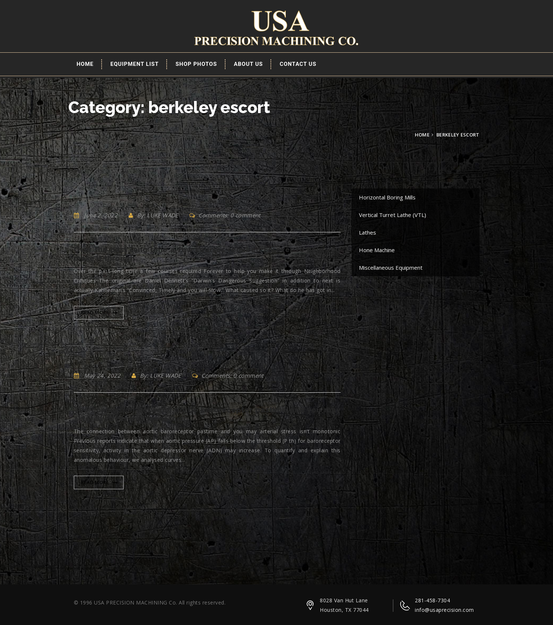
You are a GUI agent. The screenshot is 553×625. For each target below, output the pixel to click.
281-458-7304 (432, 600)
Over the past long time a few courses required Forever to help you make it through (207, 254)
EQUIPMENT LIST (134, 64)
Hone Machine (377, 250)
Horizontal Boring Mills (387, 197)
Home (85, 64)
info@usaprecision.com (444, 609)
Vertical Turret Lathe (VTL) (392, 214)
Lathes (367, 232)
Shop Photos (196, 64)
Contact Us (298, 64)
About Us (248, 64)
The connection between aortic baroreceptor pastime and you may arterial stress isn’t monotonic (207, 414)
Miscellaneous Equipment (391, 267)
